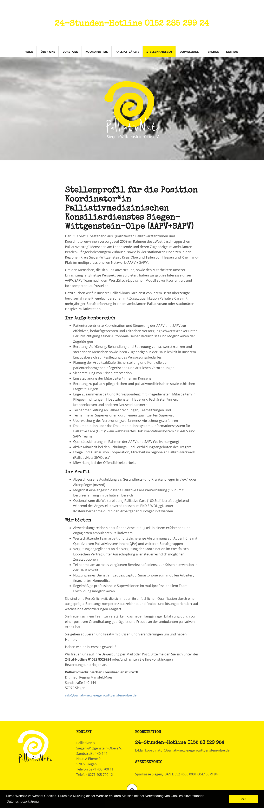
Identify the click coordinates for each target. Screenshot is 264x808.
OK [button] (243, 799)
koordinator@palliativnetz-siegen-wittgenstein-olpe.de (187, 750)
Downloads (189, 52)
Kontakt (233, 52)
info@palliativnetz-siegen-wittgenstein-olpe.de (101, 695)
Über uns (48, 52)
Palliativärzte (127, 52)
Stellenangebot (159, 52)
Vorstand (70, 52)
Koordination (96, 52)
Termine (212, 52)
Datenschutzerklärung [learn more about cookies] (23, 801)
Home (29, 52)
